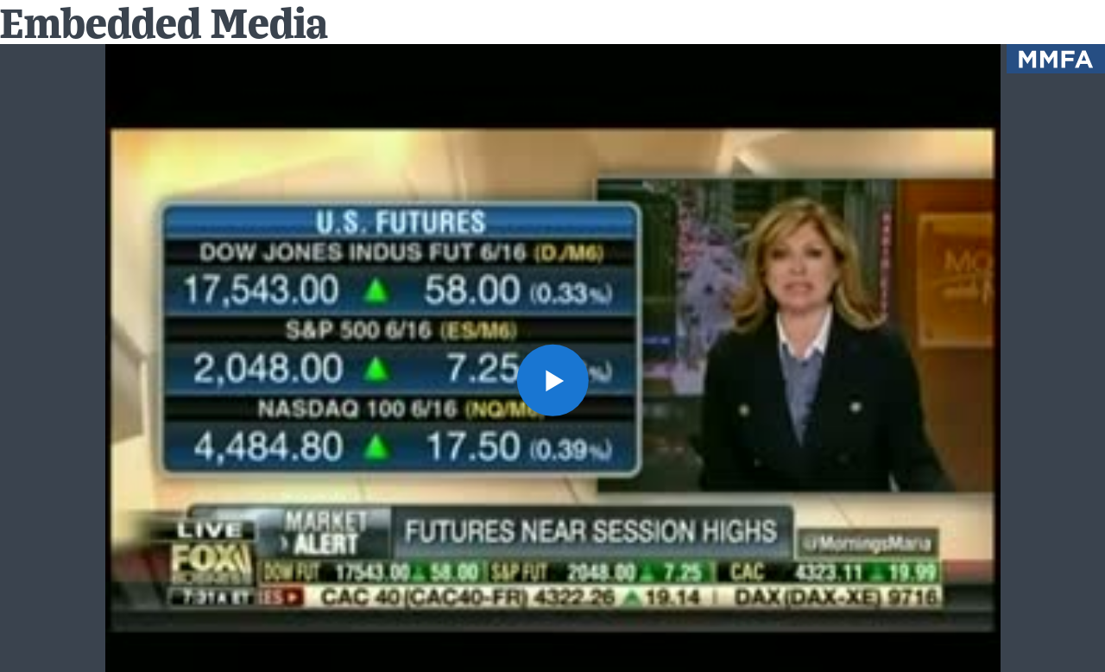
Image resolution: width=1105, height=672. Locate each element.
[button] (552, 379)
